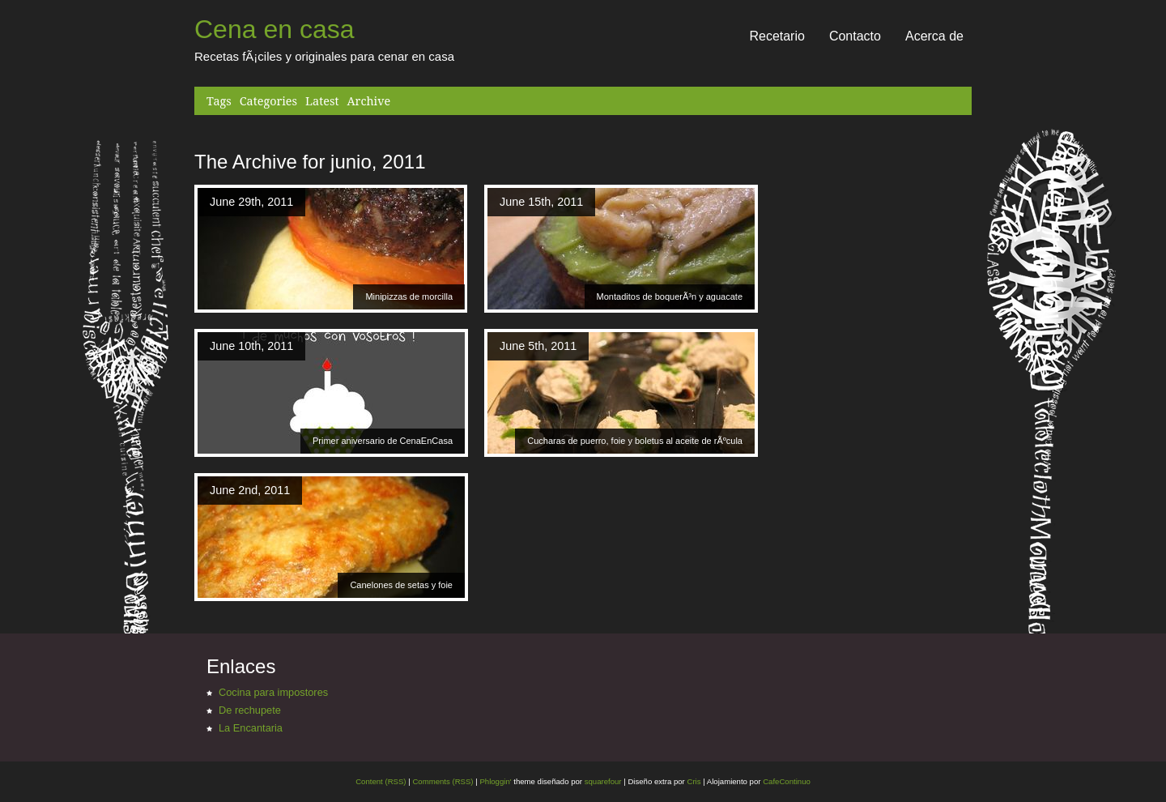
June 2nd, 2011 (250, 490)
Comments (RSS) (442, 781)
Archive (368, 101)
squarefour (602, 781)
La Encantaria (251, 728)
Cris (693, 781)
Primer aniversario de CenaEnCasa (383, 441)
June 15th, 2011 (541, 201)
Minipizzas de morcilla (409, 296)
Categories (268, 101)
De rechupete (250, 710)
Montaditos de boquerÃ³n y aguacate (670, 296)
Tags (219, 101)
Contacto (855, 36)
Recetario (776, 36)
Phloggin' (495, 781)
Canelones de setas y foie (401, 585)
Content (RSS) (380, 781)
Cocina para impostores (273, 692)
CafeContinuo (787, 781)
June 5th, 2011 (538, 345)
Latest (321, 101)
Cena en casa (274, 29)
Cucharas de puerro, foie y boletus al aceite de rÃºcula (635, 441)
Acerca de (934, 36)
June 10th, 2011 (251, 345)
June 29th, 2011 (251, 201)
